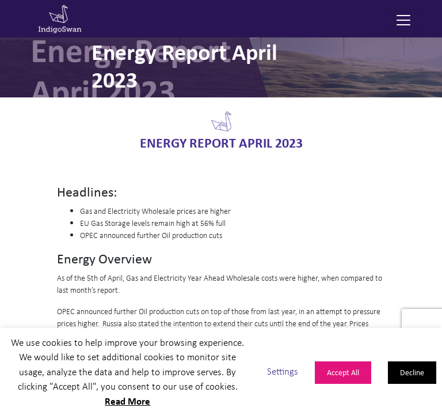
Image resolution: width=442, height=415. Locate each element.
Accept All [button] (343, 372)
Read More (127, 401)
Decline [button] (412, 372)
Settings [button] (282, 371)
